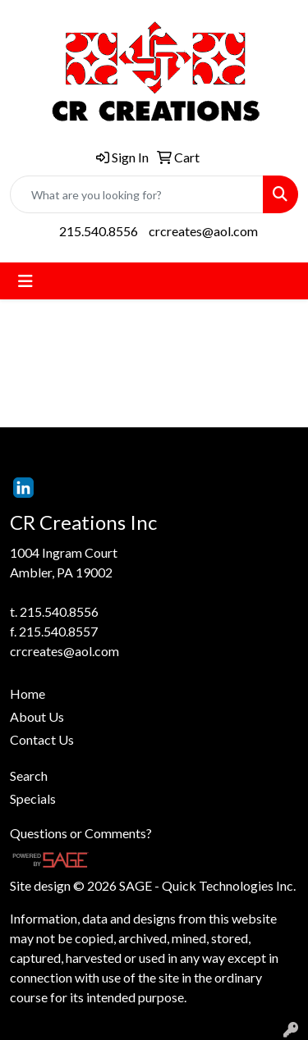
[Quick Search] (137, 194)
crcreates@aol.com (203, 231)
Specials (33, 798)
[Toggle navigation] (25, 281)
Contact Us (42, 739)
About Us (37, 716)
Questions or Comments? (81, 833)
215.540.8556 (98, 231)
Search (29, 775)
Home (27, 693)
